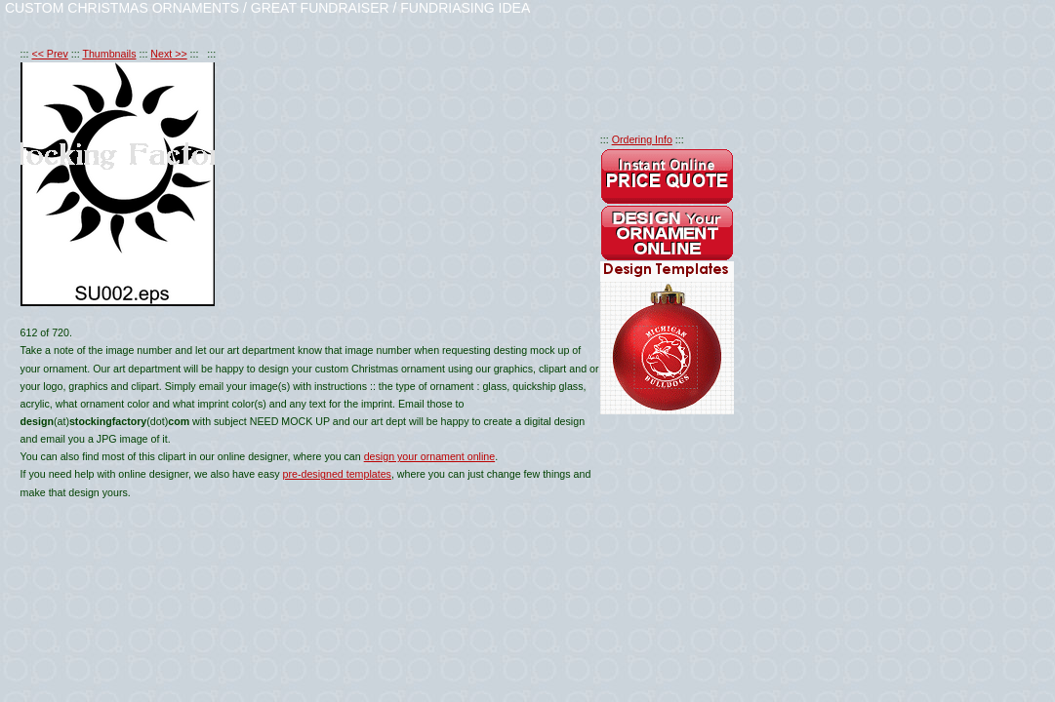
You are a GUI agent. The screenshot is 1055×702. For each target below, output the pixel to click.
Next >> (168, 53)
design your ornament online (429, 456)
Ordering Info (642, 139)
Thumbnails (109, 53)
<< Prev (49, 53)
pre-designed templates (337, 474)
